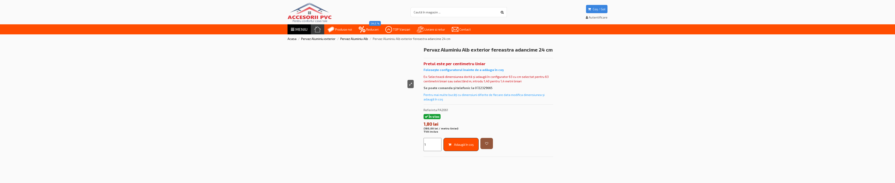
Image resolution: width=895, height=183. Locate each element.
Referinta (430, 110)
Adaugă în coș (461, 144)
